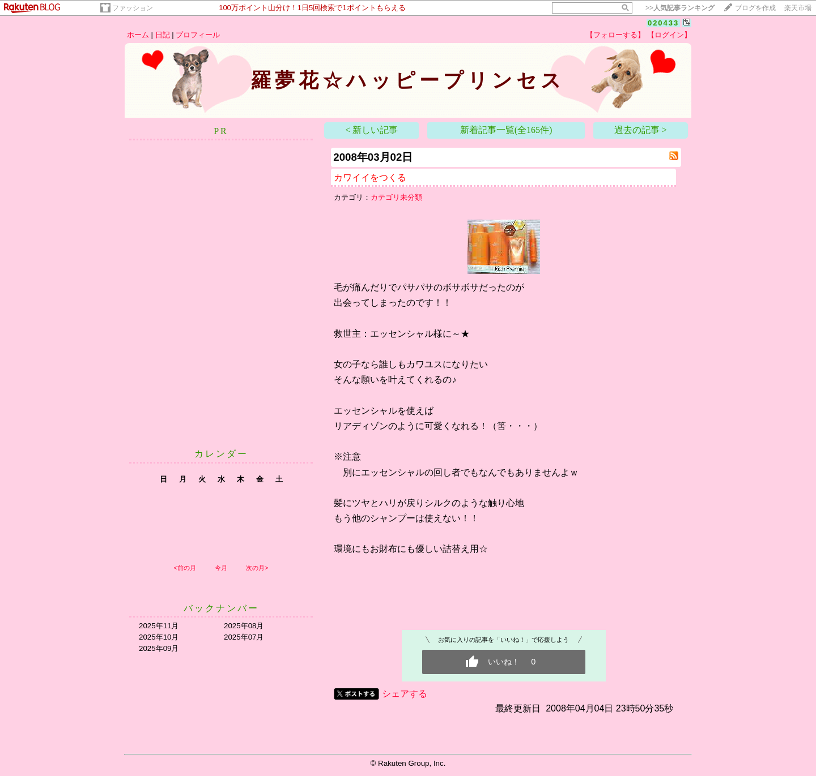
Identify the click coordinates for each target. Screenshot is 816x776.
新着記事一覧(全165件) (506, 130)
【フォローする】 (615, 35)
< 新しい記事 (371, 130)
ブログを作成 (755, 8)
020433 (663, 23)
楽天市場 (797, 8)
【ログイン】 (669, 35)
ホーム (138, 35)
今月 (221, 567)
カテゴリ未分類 (396, 197)
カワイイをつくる (370, 177)
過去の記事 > (640, 130)
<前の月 (184, 567)
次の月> (257, 567)
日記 (162, 35)
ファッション (132, 8)
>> (680, 8)
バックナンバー (221, 608)
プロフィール (198, 35)
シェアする (404, 693)
